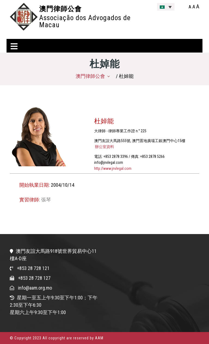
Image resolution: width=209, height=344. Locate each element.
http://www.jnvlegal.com (112, 168)
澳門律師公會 (60, 9)
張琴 (46, 199)
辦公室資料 (104, 147)
